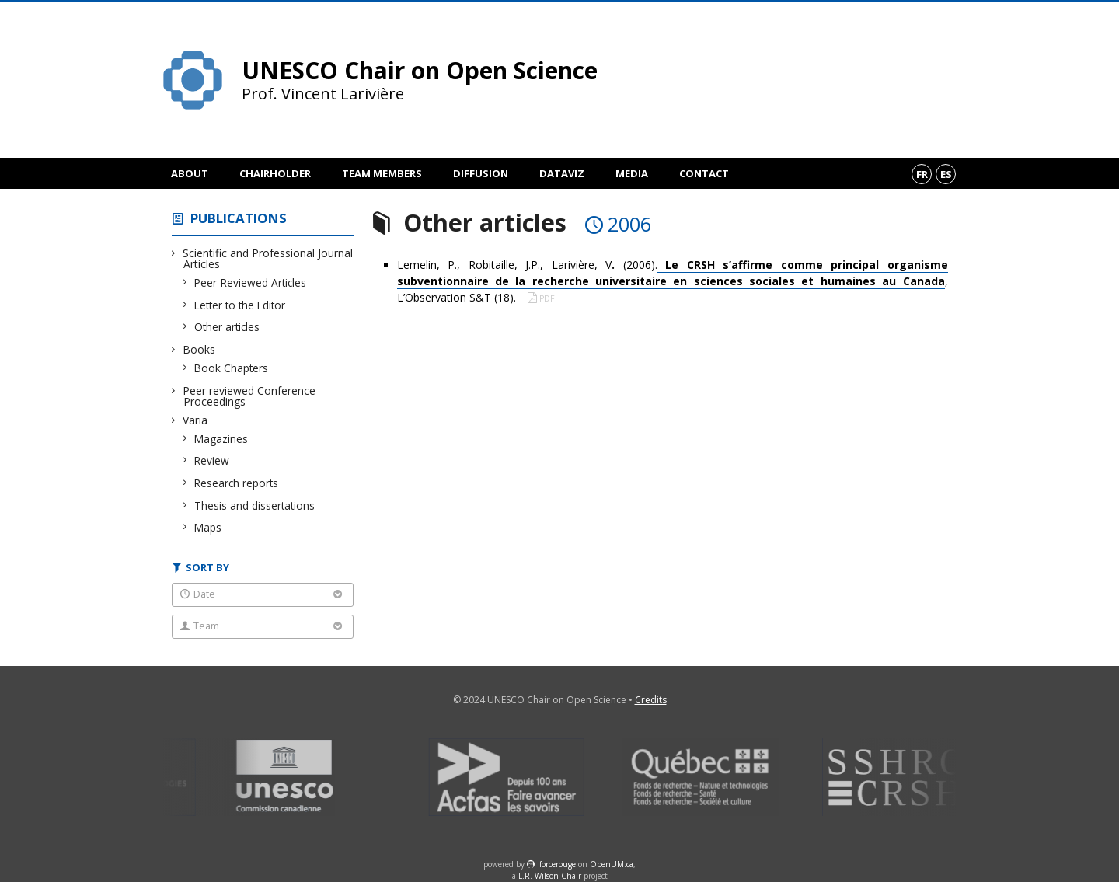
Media (631, 173)
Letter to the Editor (240, 305)
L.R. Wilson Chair (549, 875)
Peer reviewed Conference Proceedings (249, 396)
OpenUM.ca (611, 864)
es (946, 174)
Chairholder (275, 173)
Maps (208, 527)
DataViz (561, 173)
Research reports (236, 483)
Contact (704, 173)
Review (212, 460)
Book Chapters (231, 368)
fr (922, 174)
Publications (238, 218)
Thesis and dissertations (255, 505)
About (189, 173)
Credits (651, 699)
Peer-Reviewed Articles (250, 282)
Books (199, 349)
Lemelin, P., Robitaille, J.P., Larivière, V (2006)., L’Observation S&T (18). (672, 281)
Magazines (221, 438)
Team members (382, 173)
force (557, 864)
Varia (195, 420)
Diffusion (480, 173)
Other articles (227, 326)
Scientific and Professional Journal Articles (268, 258)
